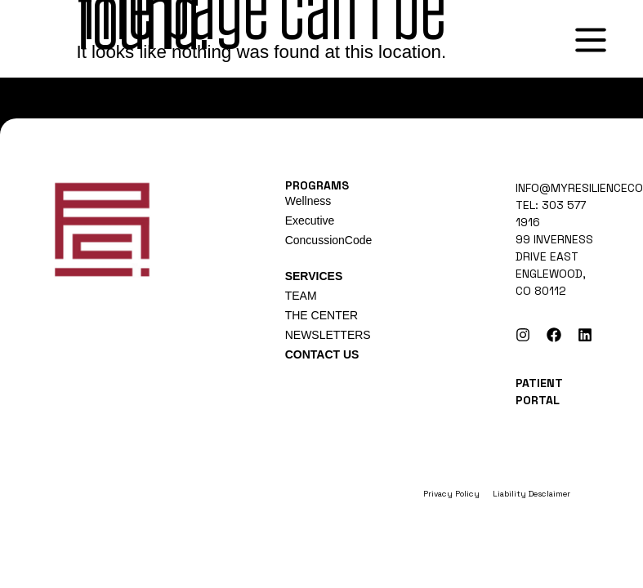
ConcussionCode (329, 240)
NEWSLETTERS (328, 334)
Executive (310, 220)
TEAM (301, 295)
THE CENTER (321, 315)
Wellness (308, 200)
